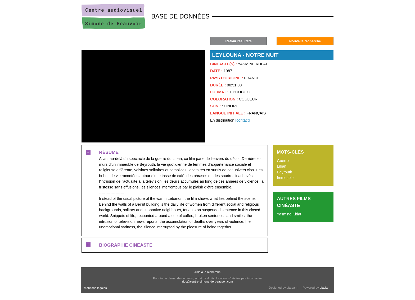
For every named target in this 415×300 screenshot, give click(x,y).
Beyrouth (284, 172)
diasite (324, 287)
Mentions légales (95, 287)
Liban (281, 166)
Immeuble (285, 178)
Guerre (283, 161)
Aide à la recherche (207, 272)
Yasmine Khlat (289, 214)
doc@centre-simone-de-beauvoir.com (207, 281)
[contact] (242, 120)
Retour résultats (238, 41)
